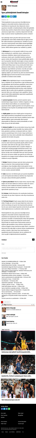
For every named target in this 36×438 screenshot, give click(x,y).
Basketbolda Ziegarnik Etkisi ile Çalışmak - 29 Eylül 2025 (16, 267)
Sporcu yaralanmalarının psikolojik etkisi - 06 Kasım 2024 (16, 277)
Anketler (3, 417)
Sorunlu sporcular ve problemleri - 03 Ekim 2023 (14, 298)
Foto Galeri (3, 413)
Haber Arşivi (3, 423)
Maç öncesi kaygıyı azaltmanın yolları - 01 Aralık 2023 (15, 293)
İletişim (6, 431)
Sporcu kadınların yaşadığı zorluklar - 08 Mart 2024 (15, 288)
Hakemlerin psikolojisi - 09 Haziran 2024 (12, 282)
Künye (3, 431)
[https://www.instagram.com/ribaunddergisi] (7, 409)
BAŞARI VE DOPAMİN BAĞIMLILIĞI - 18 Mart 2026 (14, 261)
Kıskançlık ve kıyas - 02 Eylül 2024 (10, 279)
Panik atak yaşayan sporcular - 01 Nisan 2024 (13, 286)
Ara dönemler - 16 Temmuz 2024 (10, 281)
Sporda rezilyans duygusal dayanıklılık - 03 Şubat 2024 (16, 290)
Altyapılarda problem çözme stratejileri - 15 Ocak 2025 (15, 275)
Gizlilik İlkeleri (18, 431)
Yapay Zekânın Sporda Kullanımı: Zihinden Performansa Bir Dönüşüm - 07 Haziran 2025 (17, 271)
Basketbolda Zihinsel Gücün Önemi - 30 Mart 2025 (14, 273)
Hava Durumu (4, 421)
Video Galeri (20, 413)
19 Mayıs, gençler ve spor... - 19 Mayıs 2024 (12, 284)
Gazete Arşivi (21, 423)
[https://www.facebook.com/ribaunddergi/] (2, 409)
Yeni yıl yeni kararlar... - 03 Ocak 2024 (11, 292)
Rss (23, 431)
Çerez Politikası (12, 431)
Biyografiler (20, 415)
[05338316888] (9, 409)
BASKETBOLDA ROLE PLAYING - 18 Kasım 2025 (13, 265)
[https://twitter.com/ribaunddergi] (4, 409)
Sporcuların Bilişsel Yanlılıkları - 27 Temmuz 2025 (14, 269)
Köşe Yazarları (4, 415)
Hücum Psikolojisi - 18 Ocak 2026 (10, 263)
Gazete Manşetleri (22, 421)
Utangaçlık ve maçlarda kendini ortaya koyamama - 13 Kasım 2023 (17, 296)
